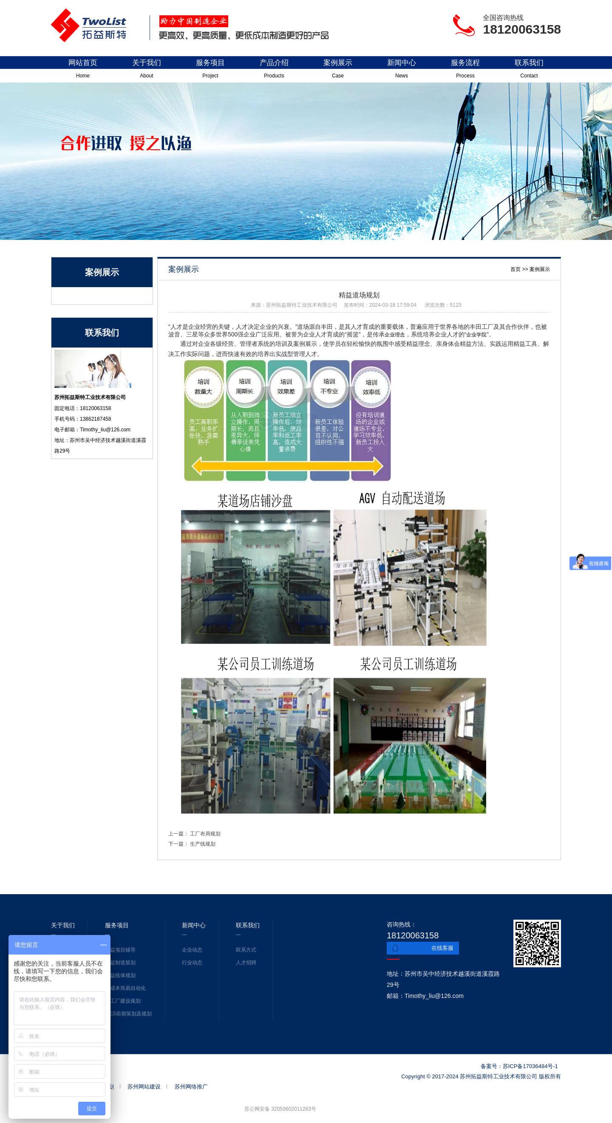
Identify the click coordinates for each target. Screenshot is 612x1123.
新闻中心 (402, 71)
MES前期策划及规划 (128, 1014)
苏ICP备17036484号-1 (530, 1066)
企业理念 (395, 335)
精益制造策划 (120, 963)
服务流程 (465, 71)
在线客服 (442, 948)
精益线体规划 (120, 975)
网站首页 (83, 71)
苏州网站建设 (144, 1086)
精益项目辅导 (120, 950)
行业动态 (192, 963)
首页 (515, 269)
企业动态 (192, 950)
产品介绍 (274, 71)
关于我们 (146, 71)
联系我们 (529, 71)
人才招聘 (246, 963)
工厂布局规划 (205, 834)
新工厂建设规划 (123, 1001)
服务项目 (210, 71)
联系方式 (246, 950)
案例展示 (338, 71)
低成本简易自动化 (125, 988)
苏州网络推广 (191, 1086)
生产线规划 (202, 844)
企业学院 (476, 335)
